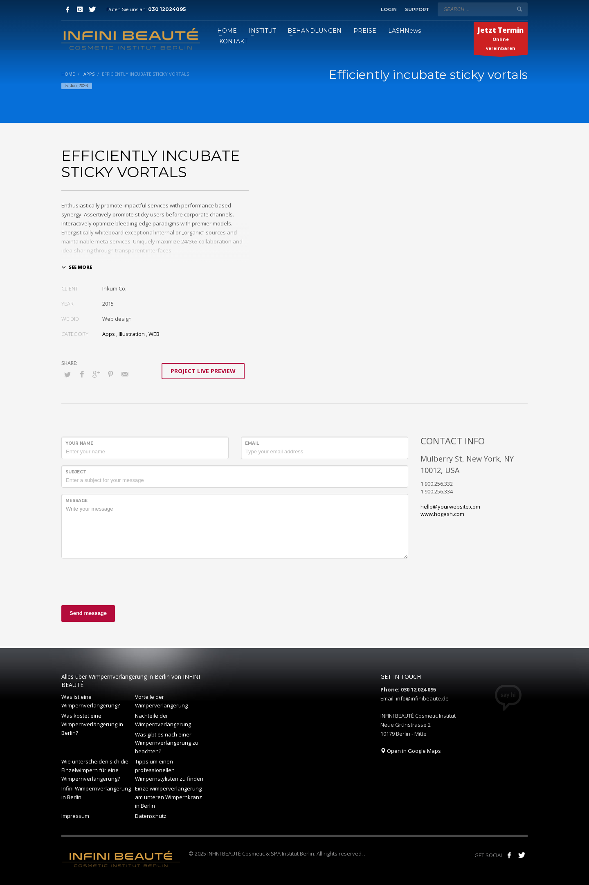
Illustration (132, 334)
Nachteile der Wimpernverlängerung (163, 720)
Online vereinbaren (501, 40)
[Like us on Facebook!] (509, 855)
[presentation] (123, 581)
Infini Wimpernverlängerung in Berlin (96, 793)
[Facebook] (67, 9)
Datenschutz (150, 816)
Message (76, 500)
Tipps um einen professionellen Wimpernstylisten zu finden (169, 770)
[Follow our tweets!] (521, 855)
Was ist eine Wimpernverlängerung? (90, 701)
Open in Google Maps (410, 750)
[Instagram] (80, 9)
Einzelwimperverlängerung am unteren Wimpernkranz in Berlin (168, 797)
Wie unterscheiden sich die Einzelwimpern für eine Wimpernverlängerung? (94, 770)
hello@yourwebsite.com (450, 506)
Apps (108, 334)
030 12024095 (167, 9)
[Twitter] (92, 9)
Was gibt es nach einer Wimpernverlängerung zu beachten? (166, 743)
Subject (75, 472)
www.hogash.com (442, 514)
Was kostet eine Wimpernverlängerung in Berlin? (92, 724)
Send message (88, 613)
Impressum (75, 816)
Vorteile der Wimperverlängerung (161, 701)
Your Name (79, 443)
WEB (154, 334)
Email (252, 443)
